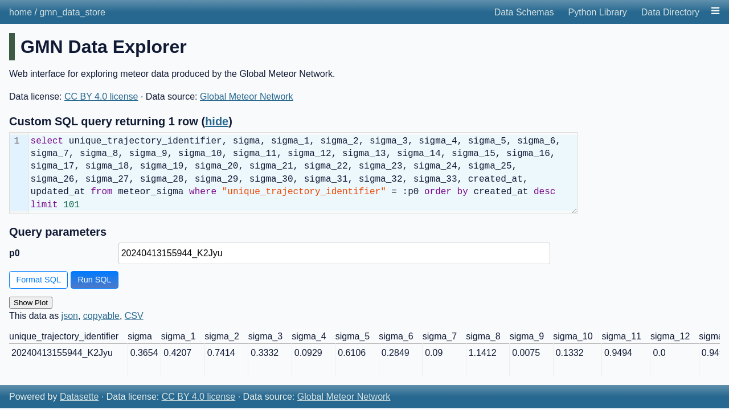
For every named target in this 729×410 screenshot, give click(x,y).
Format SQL (39, 279)
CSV (134, 316)
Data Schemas (524, 12)
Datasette (79, 396)
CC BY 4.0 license (101, 96)
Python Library (597, 12)
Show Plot (31, 302)
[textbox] (303, 173)
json (70, 316)
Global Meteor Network (246, 96)
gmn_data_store (72, 12)
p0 (14, 253)
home (20, 12)
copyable (101, 316)
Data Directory (670, 12)
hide (216, 121)
